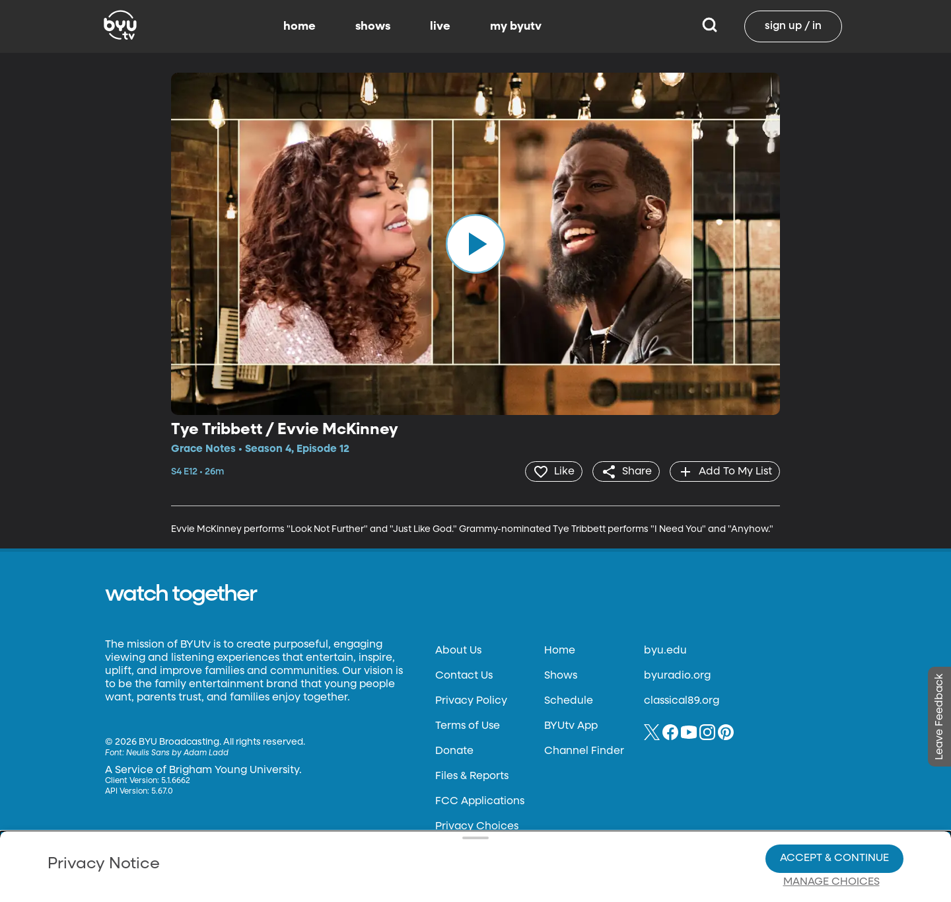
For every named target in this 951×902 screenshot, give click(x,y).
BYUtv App (571, 725)
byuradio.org (677, 675)
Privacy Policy (471, 700)
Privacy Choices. (495, 812)
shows (372, 26)
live (440, 26)
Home (559, 650)
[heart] (551, 471)
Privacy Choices (323, 846)
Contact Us (464, 675)
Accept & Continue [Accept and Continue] (834, 813)
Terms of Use (467, 725)
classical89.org (681, 700)
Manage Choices (831, 836)
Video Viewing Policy (420, 836)
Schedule (568, 700)
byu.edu (665, 650)
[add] (724, 471)
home (299, 26)
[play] (475, 244)
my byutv (516, 26)
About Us (458, 650)
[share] (624, 471)
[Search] (709, 26)
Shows (560, 675)
